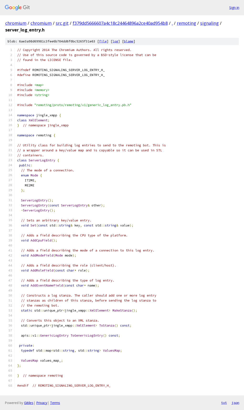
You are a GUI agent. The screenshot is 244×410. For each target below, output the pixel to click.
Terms (55, 402)
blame (128, 41)
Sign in (234, 7)
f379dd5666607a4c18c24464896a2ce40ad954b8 (120, 23)
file (103, 41)
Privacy (41, 402)
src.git (62, 23)
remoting (186, 23)
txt (224, 402)
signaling (209, 23)
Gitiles (28, 402)
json (235, 402)
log (115, 41)
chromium (15, 23)
